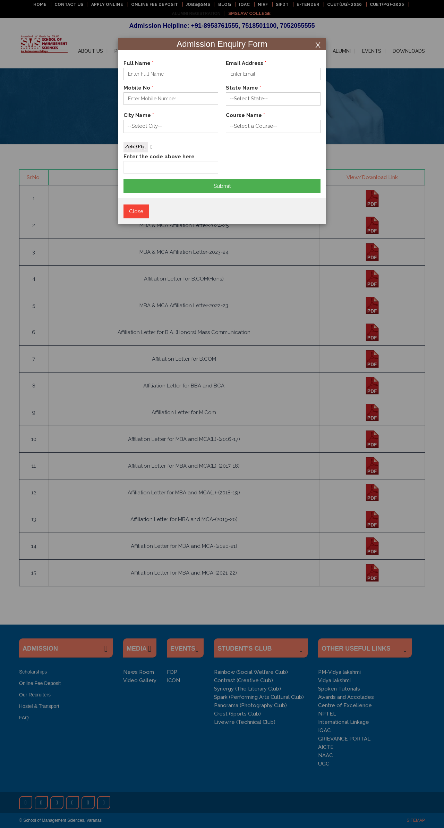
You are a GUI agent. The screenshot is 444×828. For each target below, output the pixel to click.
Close (136, 211)
